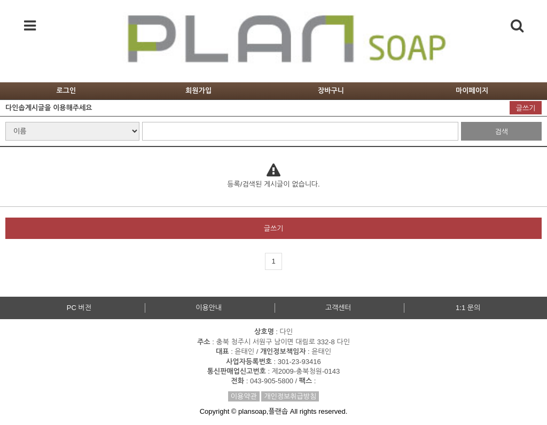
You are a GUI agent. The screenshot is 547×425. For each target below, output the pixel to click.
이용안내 (209, 308)
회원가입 (198, 91)
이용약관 (244, 396)
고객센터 (338, 308)
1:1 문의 (468, 308)
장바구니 (331, 91)
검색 (501, 132)
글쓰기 (526, 108)
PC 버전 (79, 308)
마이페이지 (472, 91)
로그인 (66, 91)
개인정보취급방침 (290, 396)
